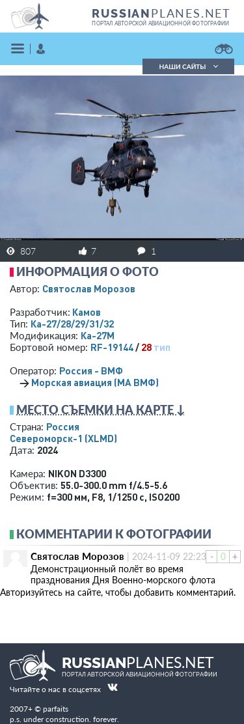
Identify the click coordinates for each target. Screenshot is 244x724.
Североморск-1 (63, 438)
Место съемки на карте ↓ (100, 409)
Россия (62, 426)
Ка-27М (98, 335)
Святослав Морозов (88, 288)
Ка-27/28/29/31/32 (72, 323)
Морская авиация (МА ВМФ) (95, 382)
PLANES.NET (161, 13)
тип (162, 347)
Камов (86, 312)
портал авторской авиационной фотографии (160, 23)
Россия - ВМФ (91, 370)
